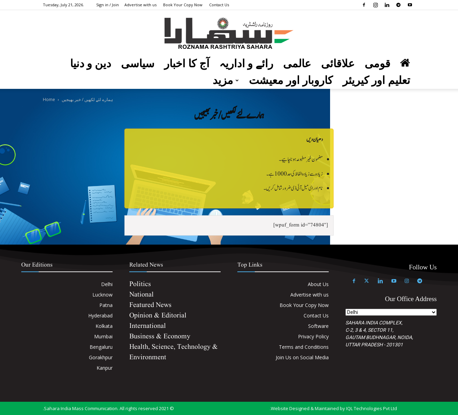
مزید (226, 80)
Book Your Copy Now (183, 4)
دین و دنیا (91, 63)
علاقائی (338, 63)
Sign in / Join (107, 4)
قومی (377, 63)
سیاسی (137, 63)
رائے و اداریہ (246, 63)
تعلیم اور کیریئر (377, 80)
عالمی (297, 63)
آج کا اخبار (186, 63)
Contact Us (219, 4)
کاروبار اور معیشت (291, 80)
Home (49, 99)
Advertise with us (140, 4)
